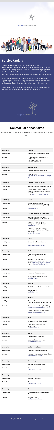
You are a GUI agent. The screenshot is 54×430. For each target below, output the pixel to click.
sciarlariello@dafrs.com (34, 341)
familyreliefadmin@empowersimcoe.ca (39, 307)
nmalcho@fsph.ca (33, 278)
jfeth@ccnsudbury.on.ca (35, 355)
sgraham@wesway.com (35, 369)
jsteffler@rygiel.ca (33, 292)
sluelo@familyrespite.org (35, 399)
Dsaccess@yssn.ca (33, 327)
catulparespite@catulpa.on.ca (36, 312)
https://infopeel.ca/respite (40, 264)
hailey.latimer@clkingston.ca (40, 194)
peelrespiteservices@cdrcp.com (41, 262)
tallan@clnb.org (32, 225)
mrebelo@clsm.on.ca (34, 233)
